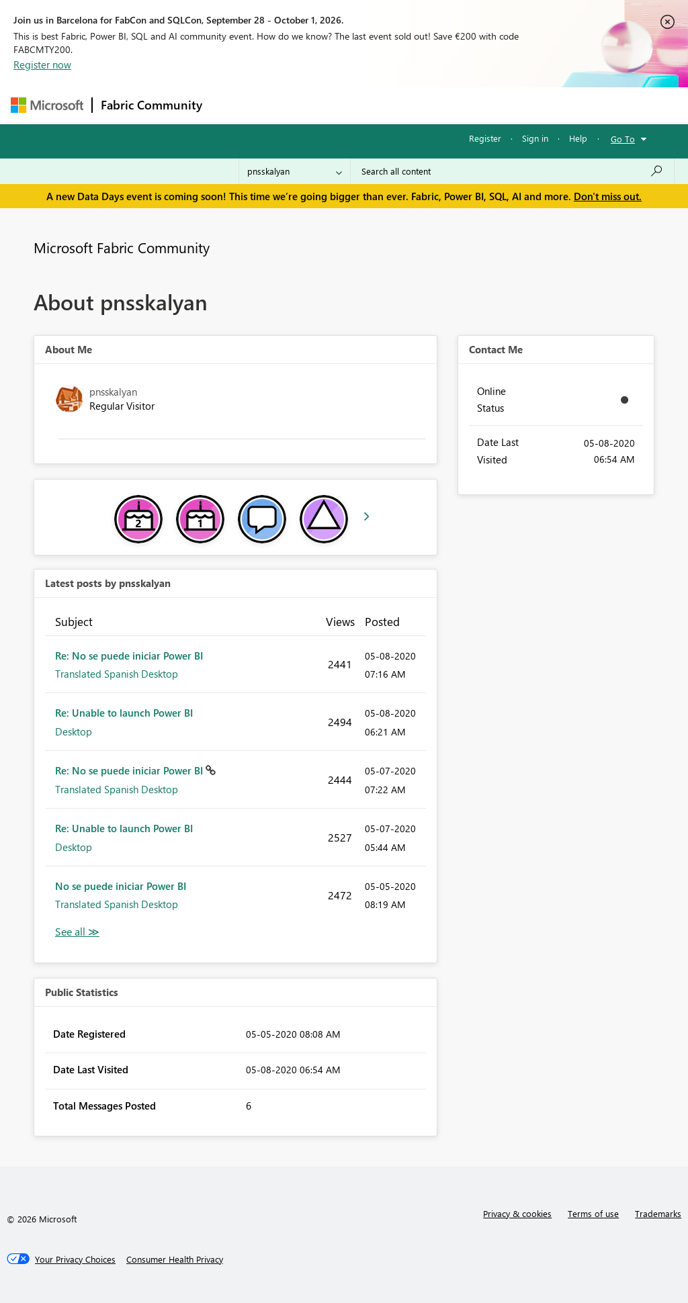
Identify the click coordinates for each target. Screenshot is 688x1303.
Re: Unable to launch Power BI (124, 712)
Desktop (73, 731)
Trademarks (658, 1213)
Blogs (467, 105)
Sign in (535, 138)
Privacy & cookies (517, 1213)
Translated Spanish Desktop (116, 673)
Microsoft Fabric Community (122, 247)
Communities (407, 105)
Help (578, 138)
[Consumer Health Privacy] (174, 1259)
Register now (42, 64)
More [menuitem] (512, 105)
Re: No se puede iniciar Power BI (129, 655)
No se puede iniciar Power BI (120, 886)
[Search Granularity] (294, 171)
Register (485, 138)
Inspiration (291, 105)
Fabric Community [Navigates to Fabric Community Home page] (151, 105)
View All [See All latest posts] (77, 932)
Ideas (347, 105)
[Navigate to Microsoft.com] (47, 105)
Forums (232, 105)
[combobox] (512, 171)
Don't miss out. (608, 196)
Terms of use (593, 1213)
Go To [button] (623, 138)
